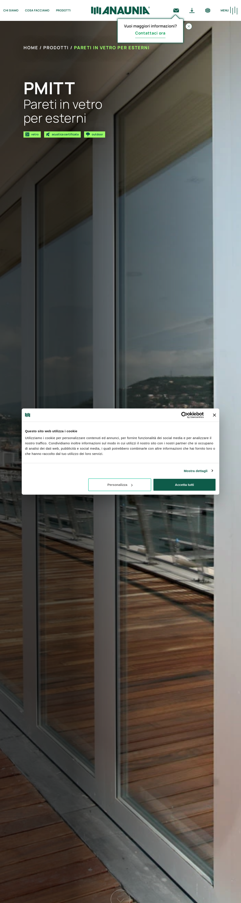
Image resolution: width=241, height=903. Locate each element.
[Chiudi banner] (214, 414)
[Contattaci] (176, 10)
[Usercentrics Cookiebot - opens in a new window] (184, 415)
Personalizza (120, 485)
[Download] (192, 10)
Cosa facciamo (37, 10)
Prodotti (63, 10)
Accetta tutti (184, 485)
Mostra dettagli (195, 470)
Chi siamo (10, 10)
